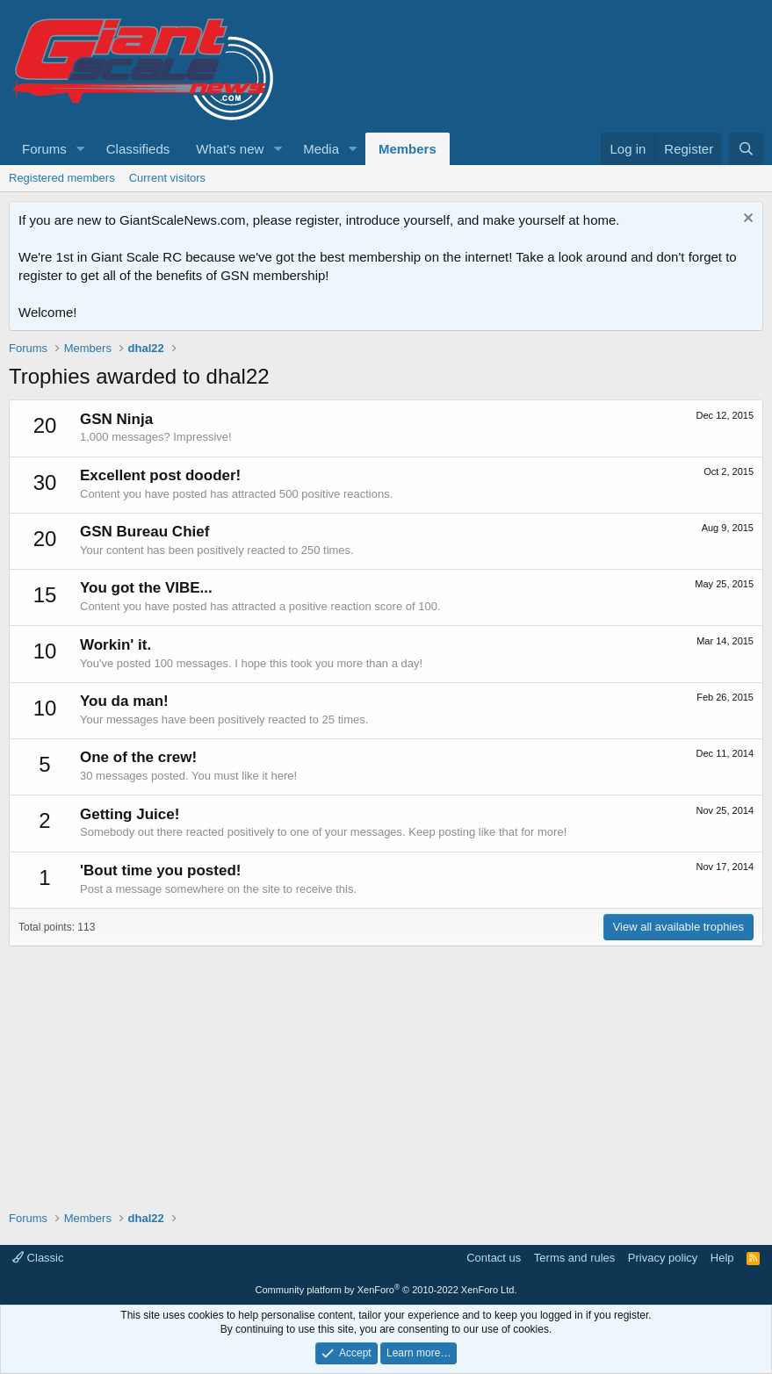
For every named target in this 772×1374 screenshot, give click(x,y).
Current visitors (167, 177)
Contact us (493, 1257)
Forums (44, 148)
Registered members (62, 177)
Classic (38, 1257)
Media (321, 148)
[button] (81, 149)
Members (408, 148)
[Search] (746, 149)
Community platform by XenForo (386, 1289)
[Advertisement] (386, 1069)
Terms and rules (574, 1257)
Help (722, 1257)
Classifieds (138, 148)
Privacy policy (662, 1257)
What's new (229, 148)
